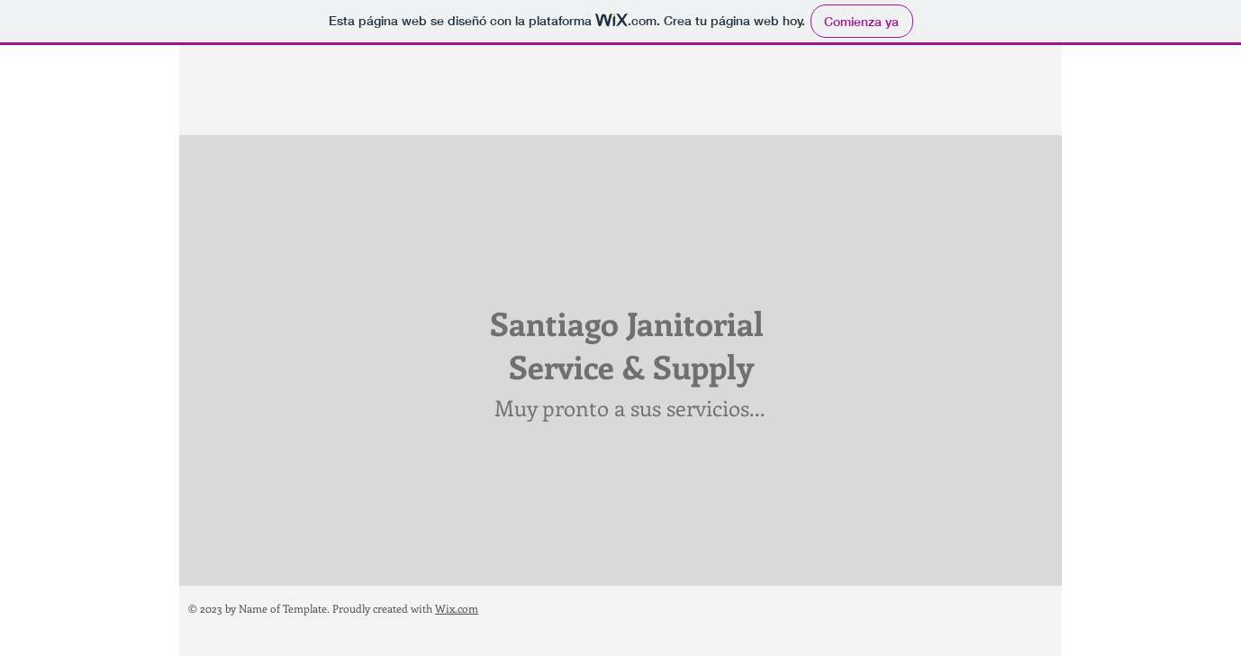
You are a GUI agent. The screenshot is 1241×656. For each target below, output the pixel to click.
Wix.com (456, 608)
